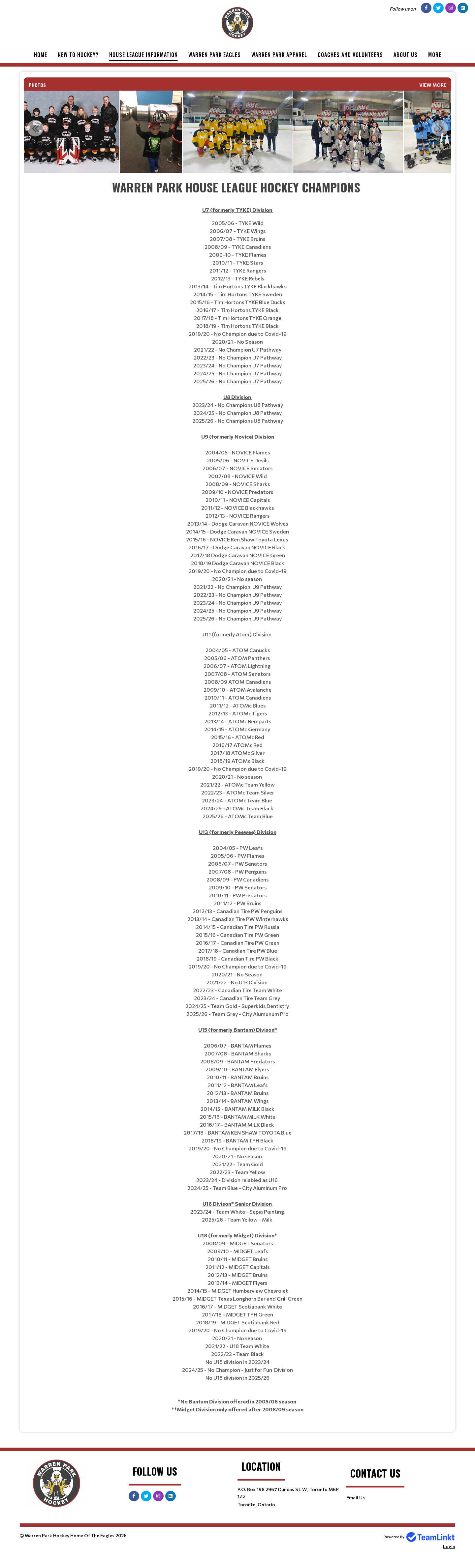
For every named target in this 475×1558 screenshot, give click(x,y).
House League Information (143, 55)
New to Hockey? (78, 55)
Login (449, 1546)
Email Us (355, 1497)
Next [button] (439, 128)
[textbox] (237, 795)
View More (432, 85)
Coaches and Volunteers (350, 55)
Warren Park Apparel (279, 55)
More (434, 55)
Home (40, 55)
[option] (151, 132)
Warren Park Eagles (214, 55)
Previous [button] (35, 128)
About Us (406, 55)
